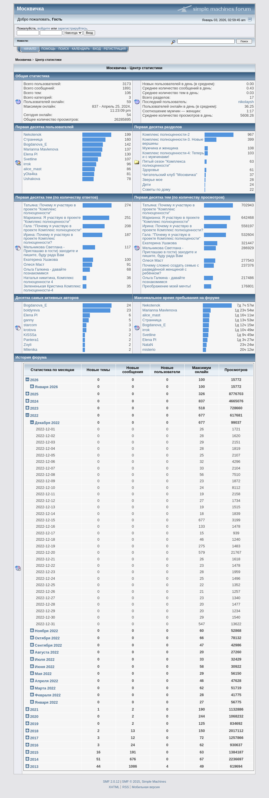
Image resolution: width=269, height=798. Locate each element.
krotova (30, 330)
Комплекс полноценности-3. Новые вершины (172, 141)
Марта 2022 (45, 688)
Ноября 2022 (46, 631)
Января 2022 (46, 702)
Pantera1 (31, 339)
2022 (34, 415)
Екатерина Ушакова (41, 259)
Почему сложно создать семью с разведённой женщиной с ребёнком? (170, 269)
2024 (34, 401)
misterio (148, 349)
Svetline (30, 159)
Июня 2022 (45, 667)
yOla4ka (30, 174)
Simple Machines (154, 781)
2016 (34, 745)
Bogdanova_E (35, 144)
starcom (30, 325)
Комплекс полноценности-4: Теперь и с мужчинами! (173, 155)
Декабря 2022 (47, 423)
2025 (34, 394)
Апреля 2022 (46, 681)
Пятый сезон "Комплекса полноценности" (163, 163)
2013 (34, 766)
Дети (146, 184)
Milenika (30, 349)
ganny (29, 320)
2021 (34, 709)
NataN (147, 344)
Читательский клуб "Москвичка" (169, 175)
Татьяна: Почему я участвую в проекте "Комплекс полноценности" (50, 209)
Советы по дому (156, 189)
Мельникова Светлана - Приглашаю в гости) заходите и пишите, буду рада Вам (51, 251)
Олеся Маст (34, 264)
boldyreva (32, 310)
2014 (34, 759)
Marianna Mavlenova (41, 149)
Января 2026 (46, 387)
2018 (34, 731)
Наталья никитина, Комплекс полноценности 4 (49, 280)
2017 (34, 738)
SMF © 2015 (131, 781)
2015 (34, 752)
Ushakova (32, 179)
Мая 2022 (43, 674)
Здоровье (150, 170)
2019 (34, 724)
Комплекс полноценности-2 (166, 134)
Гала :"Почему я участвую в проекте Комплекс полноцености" (53, 228)
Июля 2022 (45, 659)
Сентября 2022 (48, 645)
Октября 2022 (47, 638)
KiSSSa (30, 335)
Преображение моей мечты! (166, 286)
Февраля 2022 (48, 695)
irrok (27, 164)
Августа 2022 (47, 652)
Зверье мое (152, 179)
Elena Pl (31, 154)
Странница (33, 139)
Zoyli (27, 344)
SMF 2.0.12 (111, 781)
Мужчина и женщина (160, 148)
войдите (44, 28)
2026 (34, 380)
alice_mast (33, 169)
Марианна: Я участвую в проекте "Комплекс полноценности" (52, 219)
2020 (34, 716)
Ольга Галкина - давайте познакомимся (45, 271)
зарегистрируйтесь (72, 28)
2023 (34, 408)
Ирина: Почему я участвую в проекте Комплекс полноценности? (48, 238)
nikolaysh (246, 102)
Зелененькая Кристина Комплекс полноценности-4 (52, 288)
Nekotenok (33, 134)
